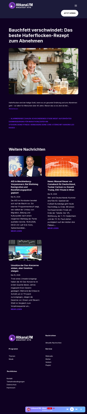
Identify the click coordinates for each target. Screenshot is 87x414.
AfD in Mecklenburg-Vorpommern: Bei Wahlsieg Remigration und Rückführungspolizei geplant (24, 187)
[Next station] (67, 409)
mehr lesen (16, 231)
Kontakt (9, 378)
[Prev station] (76, 409)
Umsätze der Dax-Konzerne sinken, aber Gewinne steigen (25, 268)
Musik (11, 359)
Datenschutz (11, 385)
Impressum (11, 388)
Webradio (49, 356)
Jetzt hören (69, 13)
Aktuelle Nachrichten (53, 343)
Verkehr (48, 362)
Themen (12, 356)
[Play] (71, 409)
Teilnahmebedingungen (16, 381)
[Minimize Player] (81, 409)
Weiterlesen (13, 109)
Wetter (48, 359)
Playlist (48, 365)
